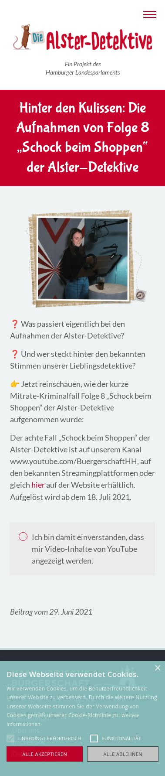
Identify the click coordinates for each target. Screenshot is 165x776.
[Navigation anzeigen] (149, 13)
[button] (10, 738)
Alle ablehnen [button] (123, 754)
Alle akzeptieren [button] (44, 754)
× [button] (157, 668)
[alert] (82, 718)
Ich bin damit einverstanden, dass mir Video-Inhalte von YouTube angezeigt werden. (88, 548)
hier (38, 484)
